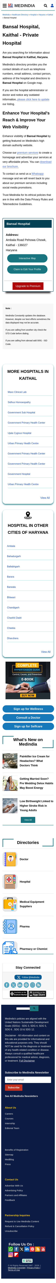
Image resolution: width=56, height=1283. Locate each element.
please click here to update (33, 99)
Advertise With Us (14, 1185)
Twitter (21, 1249)
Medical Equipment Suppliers (32, 904)
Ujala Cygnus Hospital (19, 433)
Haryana (42, 15)
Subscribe (13, 1087)
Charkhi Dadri (14, 618)
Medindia (6, 15)
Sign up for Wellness (28, 709)
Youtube (42, 1249)
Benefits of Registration (16, 1150)
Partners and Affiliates (16, 1195)
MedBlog (9, 1159)
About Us (10, 1107)
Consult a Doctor (28, 717)
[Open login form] (52, 5)
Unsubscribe (11, 1231)
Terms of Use (14, 1270)
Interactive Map (27, 258)
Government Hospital (19, 474)
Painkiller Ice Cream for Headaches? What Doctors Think (35, 761)
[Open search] (45, 5)
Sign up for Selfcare (28, 726)
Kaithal (50, 15)
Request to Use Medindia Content (22, 1221)
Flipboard (16, 1254)
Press (8, 1164)
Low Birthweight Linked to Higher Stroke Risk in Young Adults (36, 806)
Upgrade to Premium (28, 286)
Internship (10, 1123)
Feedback (10, 1200)
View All (45, 497)
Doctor (24, 859)
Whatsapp (38, 173)
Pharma (25, 926)
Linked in (26, 1249)
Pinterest (32, 1249)
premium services (27, 152)
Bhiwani (11, 597)
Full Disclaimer (27, 1060)
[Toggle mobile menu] (4, 5)
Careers (9, 1113)
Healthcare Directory (20, 15)
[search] (23, 1008)
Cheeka (11, 628)
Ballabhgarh (13, 566)
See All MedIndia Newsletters (21, 1096)
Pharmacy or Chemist (33, 948)
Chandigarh (13, 607)
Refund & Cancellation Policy (19, 1226)
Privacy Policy (33, 1268)
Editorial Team (12, 1128)
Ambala (11, 546)
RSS (37, 1249)
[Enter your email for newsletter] (28, 1080)
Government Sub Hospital (21, 412)
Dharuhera (12, 638)
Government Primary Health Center (26, 422)
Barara (10, 576)
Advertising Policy (14, 1190)
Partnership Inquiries (17, 1215)
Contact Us (11, 1179)
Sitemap (9, 1154)
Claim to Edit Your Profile (27, 269)
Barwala (11, 587)
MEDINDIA (21, 5)
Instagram (10, 1254)
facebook (16, 1249)
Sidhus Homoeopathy (19, 402)
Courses (9, 1118)
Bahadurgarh (14, 556)
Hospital (33, 15)
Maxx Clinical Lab (17, 392)
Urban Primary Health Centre (23, 443)
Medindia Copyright (16, 1268)
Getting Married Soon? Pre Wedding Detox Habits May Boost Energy (36, 783)
